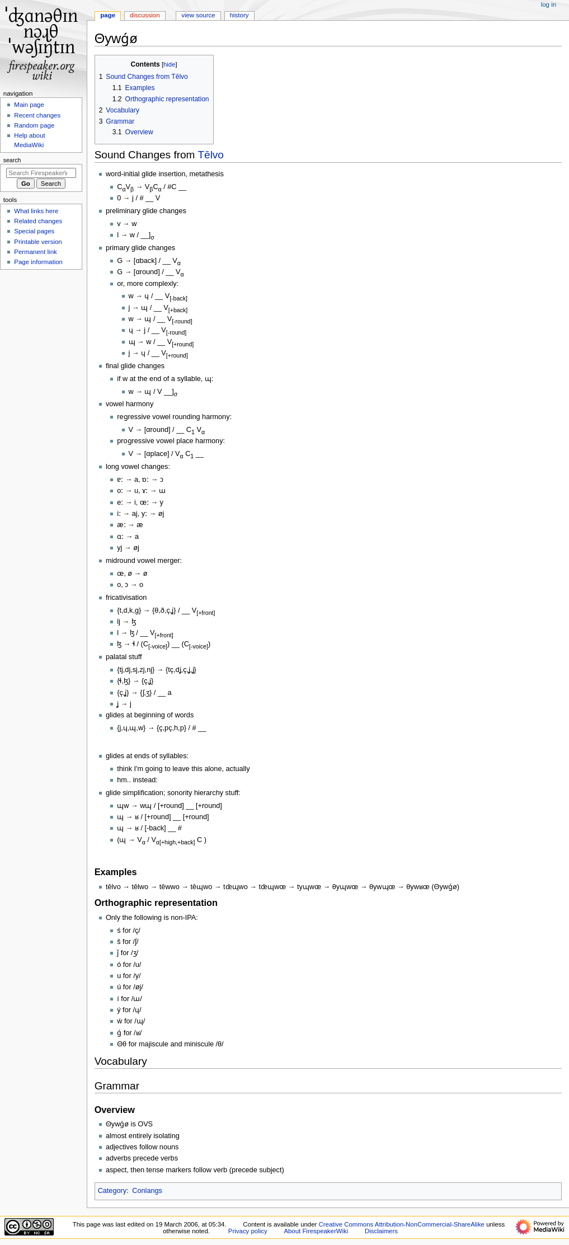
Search (12, 160)
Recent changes (37, 115)
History (239, 15)
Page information (38, 262)
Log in (548, 4)
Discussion (144, 15)
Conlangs (147, 1191)
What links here (36, 211)
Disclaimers (381, 1231)
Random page (34, 125)
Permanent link (35, 251)
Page (107, 15)
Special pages (34, 231)
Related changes (38, 221)
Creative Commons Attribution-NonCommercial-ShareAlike (402, 1224)
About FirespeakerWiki (316, 1231)
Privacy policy (247, 1231)
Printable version (38, 241)
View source (198, 15)
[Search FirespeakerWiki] (41, 173)
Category (112, 1191)
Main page (29, 104)
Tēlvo (210, 155)
